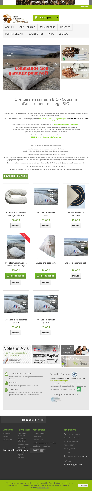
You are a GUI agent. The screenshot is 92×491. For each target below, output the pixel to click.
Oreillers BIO (27, 27)
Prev (7, 65)
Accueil (9, 27)
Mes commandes (39, 433)
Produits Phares (15, 176)
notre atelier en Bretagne (59, 381)
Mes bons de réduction (41, 446)
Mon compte (39, 429)
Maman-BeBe (47, 27)
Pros (51, 33)
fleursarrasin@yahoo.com (73, 465)
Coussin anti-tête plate (45, 263)
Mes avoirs (37, 437)
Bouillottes (36, 33)
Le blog (63, 33)
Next (56, 65)
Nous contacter (23, 444)
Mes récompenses (39, 449)
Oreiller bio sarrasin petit (76, 263)
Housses (65, 27)
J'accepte (83, 485)
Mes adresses (38, 440)
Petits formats (14, 33)
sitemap (21, 458)
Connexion (84, 7)
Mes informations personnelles (44, 443)
